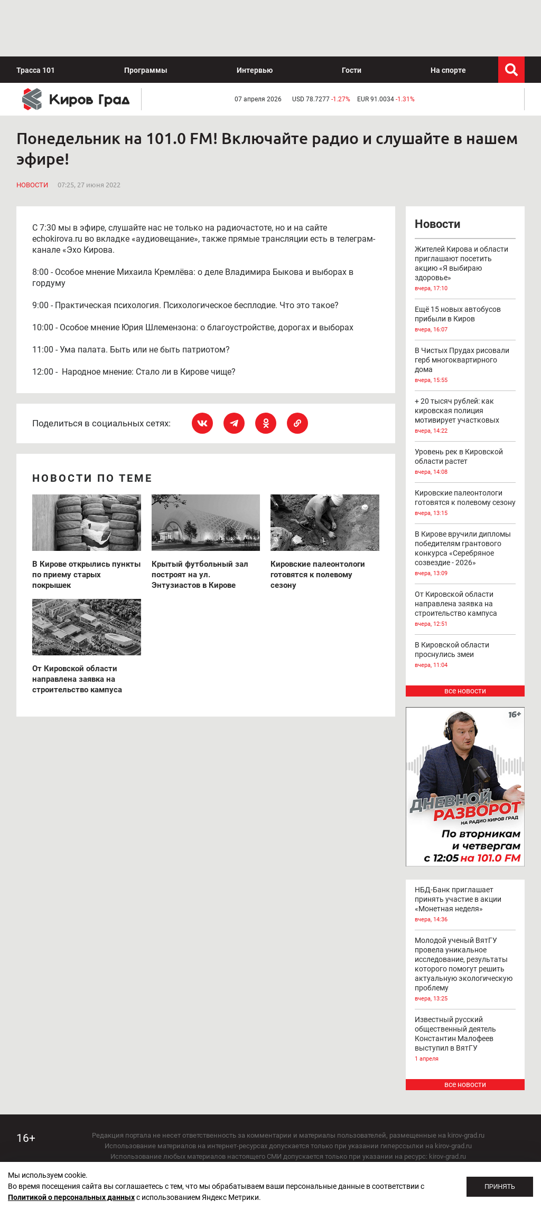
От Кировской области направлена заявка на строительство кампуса (465, 553)
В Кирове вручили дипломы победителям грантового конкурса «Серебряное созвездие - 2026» (465, 497)
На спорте (448, 13)
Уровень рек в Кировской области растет (465, 406)
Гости (351, 13)
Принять (499, 1186)
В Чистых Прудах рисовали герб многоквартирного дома (465, 309)
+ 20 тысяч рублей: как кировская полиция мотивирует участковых (465, 359)
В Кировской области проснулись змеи (465, 599)
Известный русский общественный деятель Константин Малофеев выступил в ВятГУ (465, 983)
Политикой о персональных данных (71, 1197)
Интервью (255, 13)
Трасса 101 (35, 13)
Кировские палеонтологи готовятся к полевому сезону (465, 447)
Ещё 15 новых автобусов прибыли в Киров (465, 263)
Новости (32, 128)
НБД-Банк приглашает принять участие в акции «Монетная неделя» (465, 848)
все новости (465, 634)
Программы (145, 13)
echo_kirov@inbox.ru (316, 1153)
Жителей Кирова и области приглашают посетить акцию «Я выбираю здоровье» (465, 212)
